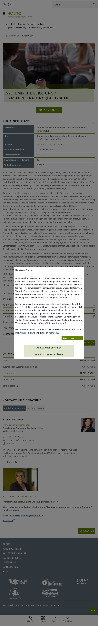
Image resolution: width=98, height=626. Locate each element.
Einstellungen (69, 338)
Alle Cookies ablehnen (49, 347)
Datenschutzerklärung (25, 333)
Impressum (53, 333)
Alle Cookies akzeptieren (49, 354)
